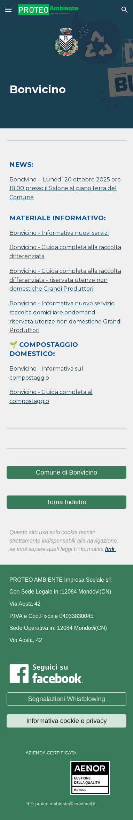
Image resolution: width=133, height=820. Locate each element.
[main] (66, 86)
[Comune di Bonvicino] (66, 472)
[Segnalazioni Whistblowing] (66, 698)
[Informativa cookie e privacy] (66, 720)
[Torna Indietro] (66, 502)
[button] (8, 9)
